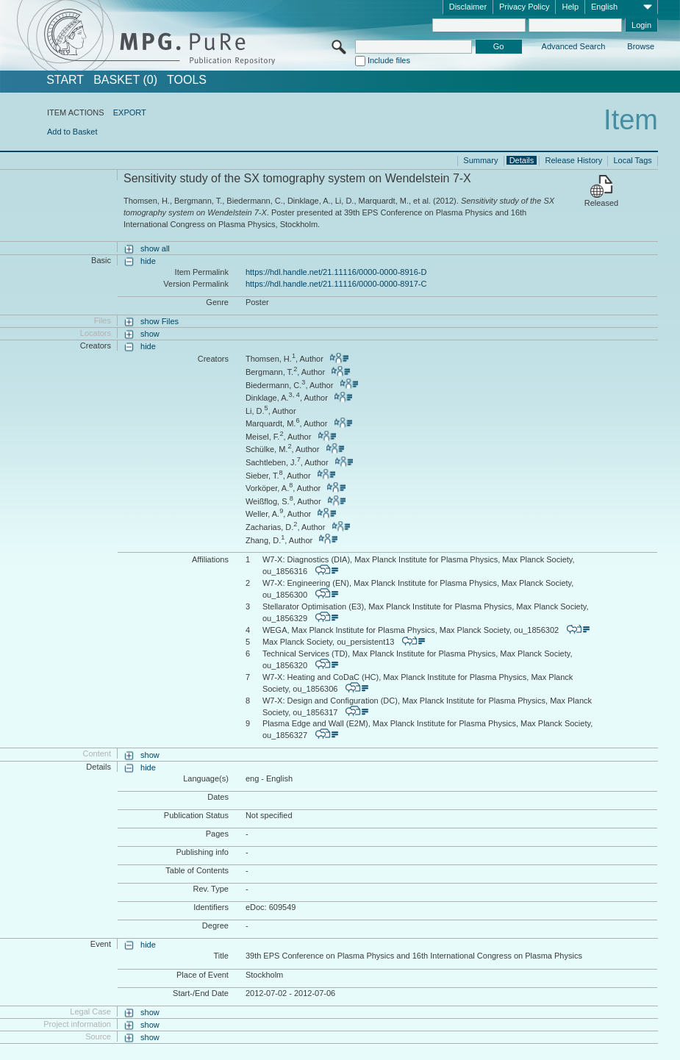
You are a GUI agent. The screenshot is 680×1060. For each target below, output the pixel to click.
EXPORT (129, 112)
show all (155, 248)
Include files (389, 60)
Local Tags (632, 160)
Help (570, 6)
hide (148, 261)
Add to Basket (72, 131)
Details (521, 160)
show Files (159, 321)
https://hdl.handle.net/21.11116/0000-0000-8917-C (336, 283)
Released (601, 202)
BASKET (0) (125, 80)
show (150, 333)
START (65, 80)
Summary (480, 160)
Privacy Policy (524, 6)
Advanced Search (574, 46)
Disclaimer (468, 6)
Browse (640, 46)
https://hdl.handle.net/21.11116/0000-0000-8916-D (336, 272)
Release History (574, 160)
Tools (187, 80)
